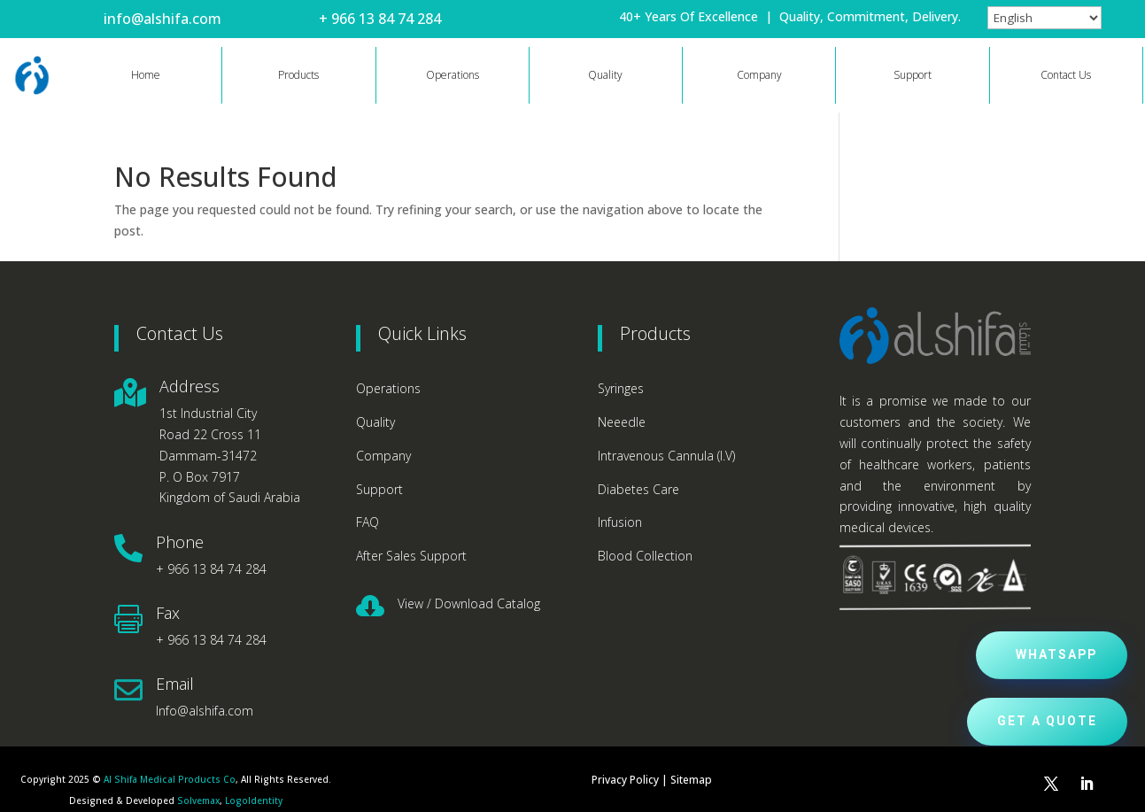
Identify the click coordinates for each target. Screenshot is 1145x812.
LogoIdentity (253, 800)
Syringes (621, 388)
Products (298, 74)
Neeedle (622, 422)
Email (175, 683)
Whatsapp (1056, 655)
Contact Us (1066, 74)
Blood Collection (645, 555)
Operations (452, 74)
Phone (180, 542)
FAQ (367, 522)
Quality (605, 74)
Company (759, 74)
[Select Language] (1044, 17)
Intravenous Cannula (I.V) (666, 455)
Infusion (620, 522)
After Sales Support (411, 555)
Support (913, 74)
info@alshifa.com (162, 18)
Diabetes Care (638, 489)
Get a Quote (1047, 721)
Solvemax (198, 800)
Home (145, 74)
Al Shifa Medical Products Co (170, 779)
